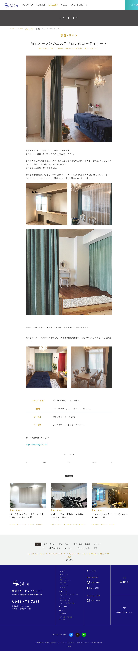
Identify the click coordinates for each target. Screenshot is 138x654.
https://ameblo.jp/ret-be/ (37, 445)
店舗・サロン (69, 36)
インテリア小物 (83, 549)
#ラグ (87, 49)
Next (94, 463)
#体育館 (101, 555)
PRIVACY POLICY (66, 618)
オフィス (97, 545)
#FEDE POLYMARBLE (66, 49)
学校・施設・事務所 (82, 545)
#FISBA (108, 555)
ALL (38, 545)
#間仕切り (79, 49)
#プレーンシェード (83, 555)
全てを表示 (69, 561)
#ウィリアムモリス (51, 555)
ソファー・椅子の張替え (50, 549)
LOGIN (69, 648)
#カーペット (95, 49)
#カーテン (31, 555)
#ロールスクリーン (69, 555)
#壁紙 (69, 558)
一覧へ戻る (69, 463)
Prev (44, 463)
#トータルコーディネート (48, 49)
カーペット (68, 549)
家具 (96, 549)
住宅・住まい (49, 545)
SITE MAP (63, 620)
